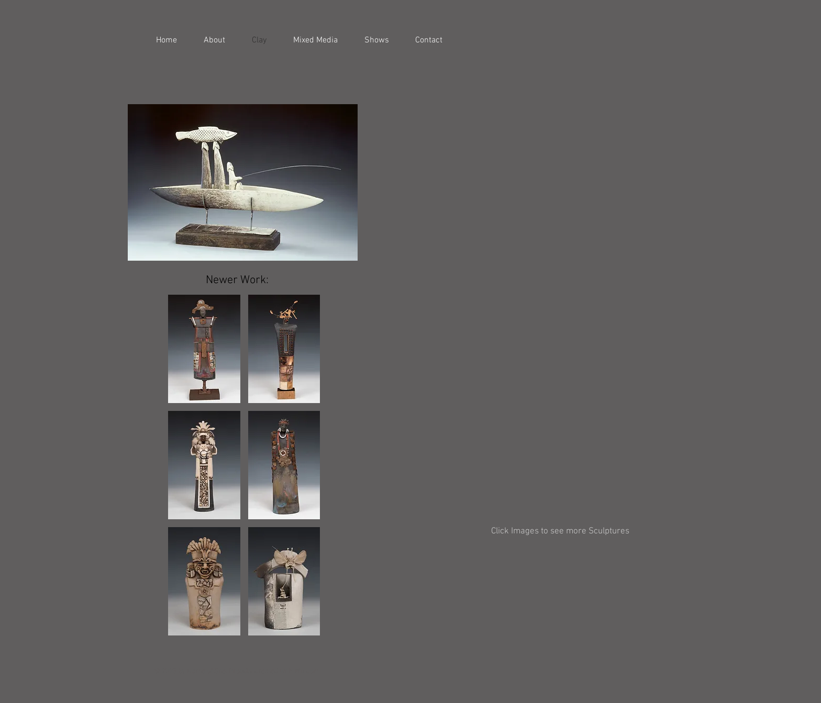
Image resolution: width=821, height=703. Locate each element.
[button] (416, 120)
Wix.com (307, 671)
